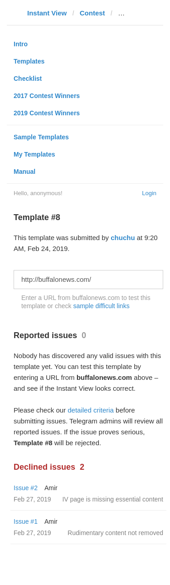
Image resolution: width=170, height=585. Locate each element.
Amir (51, 488)
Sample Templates (41, 137)
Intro (21, 44)
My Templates (34, 154)
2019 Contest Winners (47, 113)
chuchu (123, 237)
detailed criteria (91, 410)
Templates (29, 61)
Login (149, 193)
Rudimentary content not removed (115, 532)
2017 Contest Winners (47, 95)
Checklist (28, 78)
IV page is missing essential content (112, 499)
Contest (92, 13)
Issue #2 (26, 488)
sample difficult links (101, 306)
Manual (24, 171)
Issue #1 (26, 521)
